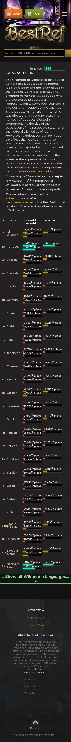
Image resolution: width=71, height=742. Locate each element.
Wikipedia (28, 679)
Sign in (34, 14)
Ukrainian (13, 539)
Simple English (12, 525)
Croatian (13, 459)
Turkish (12, 472)
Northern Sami (13, 565)
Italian (11, 339)
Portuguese (15, 246)
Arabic (11, 326)
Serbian (12, 499)
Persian (12, 446)
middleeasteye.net (19, 202)
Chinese (12, 366)
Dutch (11, 419)
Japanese (13, 353)
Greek (11, 486)
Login (13, 14)
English (12, 260)
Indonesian (15, 406)
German (12, 300)
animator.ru (14, 198)
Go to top (35, 723)
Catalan (12, 393)
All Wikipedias (14, 233)
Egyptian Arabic (13, 552)
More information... (40, 171)
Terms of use (35, 625)
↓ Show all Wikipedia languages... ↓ (35, 578)
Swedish (13, 379)
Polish (11, 512)
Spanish (12, 273)
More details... (35, 669)
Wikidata (28, 686)
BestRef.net (28, 634)
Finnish (12, 432)
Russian (12, 286)
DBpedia (28, 693)
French (12, 313)
